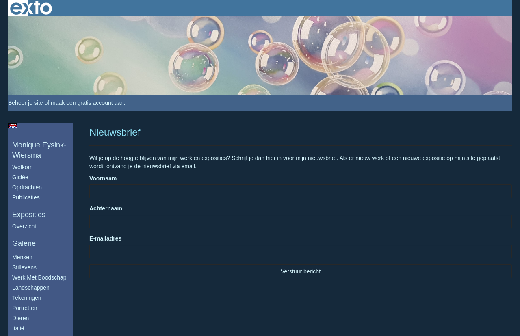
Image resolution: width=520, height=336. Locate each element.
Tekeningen (26, 298)
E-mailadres (105, 238)
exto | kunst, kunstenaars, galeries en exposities (31, 8)
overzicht (24, 226)
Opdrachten (27, 187)
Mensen (22, 257)
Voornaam (103, 178)
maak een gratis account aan (87, 103)
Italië (18, 328)
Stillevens (24, 267)
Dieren (20, 318)
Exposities (29, 214)
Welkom (22, 167)
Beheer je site (25, 103)
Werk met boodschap (39, 277)
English (12, 125)
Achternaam (105, 208)
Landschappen (31, 287)
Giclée (20, 177)
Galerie (24, 243)
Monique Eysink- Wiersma (39, 150)
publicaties (26, 197)
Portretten (24, 308)
